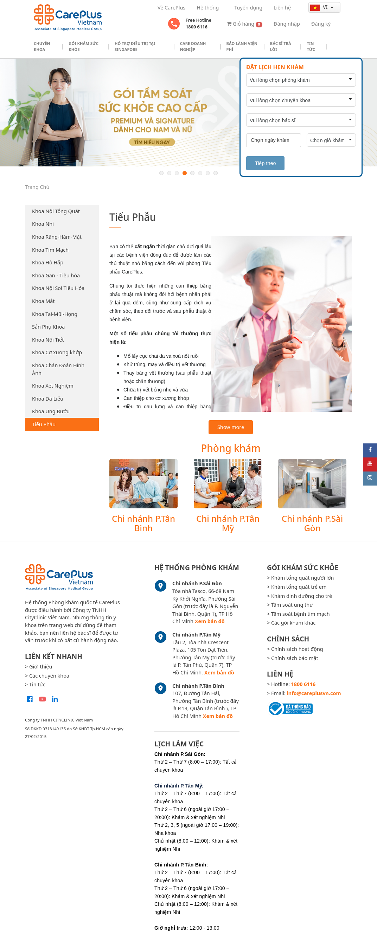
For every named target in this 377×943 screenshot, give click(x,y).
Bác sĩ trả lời (280, 46)
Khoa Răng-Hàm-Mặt (57, 236)
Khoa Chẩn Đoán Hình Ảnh (58, 369)
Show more (230, 427)
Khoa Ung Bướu (51, 411)
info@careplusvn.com (314, 693)
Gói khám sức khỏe (83, 46)
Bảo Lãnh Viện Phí (241, 46)
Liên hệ (282, 7)
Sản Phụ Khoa (48, 326)
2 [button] (169, 173)
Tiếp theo (265, 163)
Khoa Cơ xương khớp (57, 352)
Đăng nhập (287, 23)
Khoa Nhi (43, 223)
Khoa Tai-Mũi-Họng (54, 314)
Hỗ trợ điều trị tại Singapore (135, 46)
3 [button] (177, 173)
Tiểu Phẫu (44, 424)
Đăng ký (321, 23)
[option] (188, 112)
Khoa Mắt (43, 301)
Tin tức (311, 46)
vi (319, 7)
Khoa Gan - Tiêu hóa (56, 275)
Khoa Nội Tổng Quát (56, 211)
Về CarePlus (171, 7)
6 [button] (200, 173)
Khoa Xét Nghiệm (53, 385)
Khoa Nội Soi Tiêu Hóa (58, 288)
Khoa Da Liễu (47, 398)
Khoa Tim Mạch (50, 249)
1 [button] (161, 173)
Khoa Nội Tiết (48, 339)
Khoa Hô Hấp (47, 262)
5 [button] (192, 173)
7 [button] (208, 173)
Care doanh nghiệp (193, 46)
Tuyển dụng (248, 7)
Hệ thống (208, 7)
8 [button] (215, 173)
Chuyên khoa (42, 46)
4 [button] (185, 173)
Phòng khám (231, 448)
